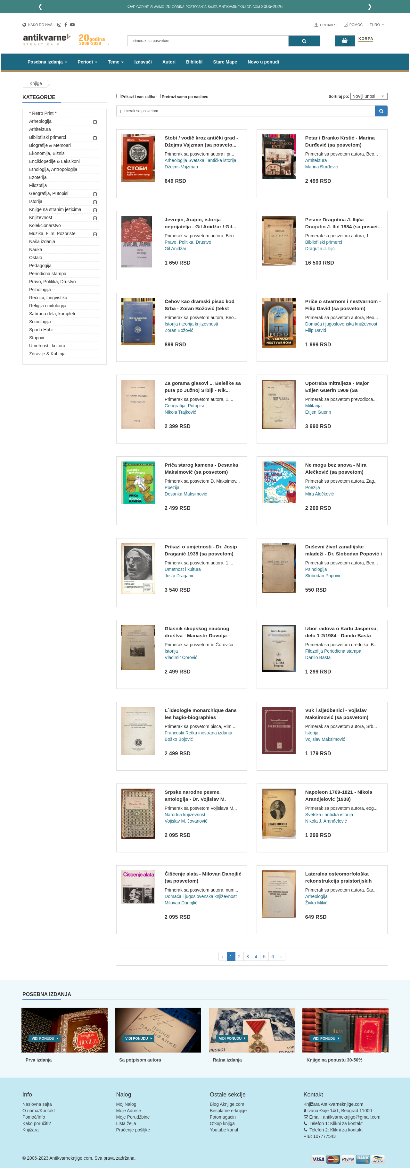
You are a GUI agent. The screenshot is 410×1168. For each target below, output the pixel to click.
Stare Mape (225, 61)
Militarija (313, 405)
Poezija (172, 487)
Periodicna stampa (47, 273)
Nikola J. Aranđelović (326, 821)
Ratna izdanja (227, 1059)
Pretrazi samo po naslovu (183, 96)
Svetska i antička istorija (212, 160)
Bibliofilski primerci (47, 137)
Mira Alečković (319, 493)
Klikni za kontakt (346, 1123)
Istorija (35, 201)
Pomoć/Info (33, 1117)
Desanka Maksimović (186, 493)
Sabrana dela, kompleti (52, 313)
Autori (169, 61)
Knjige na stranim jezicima (55, 209)
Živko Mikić (316, 902)
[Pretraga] (304, 41)
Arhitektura (40, 129)
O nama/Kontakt (38, 1110)
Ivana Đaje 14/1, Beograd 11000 (339, 1110)
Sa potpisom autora (140, 1059)
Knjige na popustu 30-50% (334, 1059)
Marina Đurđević (321, 166)
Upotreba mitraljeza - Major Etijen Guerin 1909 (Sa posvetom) (337, 390)
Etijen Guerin (318, 412)
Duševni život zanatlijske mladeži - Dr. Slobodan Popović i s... (343, 553)
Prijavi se (329, 25)
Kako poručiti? (36, 1123)
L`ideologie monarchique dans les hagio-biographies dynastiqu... (201, 717)
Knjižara (30, 1129)
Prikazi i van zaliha (135, 96)
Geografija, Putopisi (48, 193)
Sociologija (40, 321)
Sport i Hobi (41, 329)
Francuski (174, 732)
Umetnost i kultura (47, 345)
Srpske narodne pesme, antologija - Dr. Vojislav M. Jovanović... (195, 798)
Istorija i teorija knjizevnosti (191, 323)
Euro (377, 25)
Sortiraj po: (339, 96)
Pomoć (356, 25)
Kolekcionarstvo (45, 225)
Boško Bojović (179, 739)
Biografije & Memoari (50, 145)
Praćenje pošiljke (133, 1129)
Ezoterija (37, 177)
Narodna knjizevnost (185, 814)
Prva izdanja (39, 1059)
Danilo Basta (318, 657)
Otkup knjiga (222, 1123)
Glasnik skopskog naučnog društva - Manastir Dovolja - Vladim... (197, 635)
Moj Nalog (126, 1104)
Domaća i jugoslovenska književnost (341, 323)
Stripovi (36, 337)
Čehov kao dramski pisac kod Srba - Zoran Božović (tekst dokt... (199, 308)
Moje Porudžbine (133, 1117)
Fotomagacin (223, 1117)
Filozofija (38, 185)
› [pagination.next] (281, 956)
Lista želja (126, 1123)
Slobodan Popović (323, 575)
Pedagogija (40, 265)
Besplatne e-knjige (228, 1110)
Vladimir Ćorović (181, 657)
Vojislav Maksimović (325, 739)
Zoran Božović (179, 330)
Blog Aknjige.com (227, 1104)
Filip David (315, 330)
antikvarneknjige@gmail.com (351, 1117)
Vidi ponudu (43, 1038)
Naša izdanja (42, 241)
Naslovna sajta (37, 1104)
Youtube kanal (224, 1129)
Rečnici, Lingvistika (48, 297)
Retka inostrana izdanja (208, 732)
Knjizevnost (40, 217)
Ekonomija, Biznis (47, 153)
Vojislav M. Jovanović (186, 821)
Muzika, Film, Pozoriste (52, 233)
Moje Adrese (128, 1110)
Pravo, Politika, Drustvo (52, 281)
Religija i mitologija (47, 305)
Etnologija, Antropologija (53, 169)
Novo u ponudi (263, 61)
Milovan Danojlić (181, 902)
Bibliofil (194, 61)
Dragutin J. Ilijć (320, 248)
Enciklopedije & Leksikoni (54, 161)
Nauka (35, 249)
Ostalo (35, 257)
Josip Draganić (179, 575)
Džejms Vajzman (181, 166)
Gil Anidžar (175, 248)
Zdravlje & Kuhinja (47, 353)
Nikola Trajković (180, 412)
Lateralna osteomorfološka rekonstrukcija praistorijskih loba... (338, 880)
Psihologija (40, 289)
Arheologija (40, 121)
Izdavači (143, 61)
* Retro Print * (43, 113)
